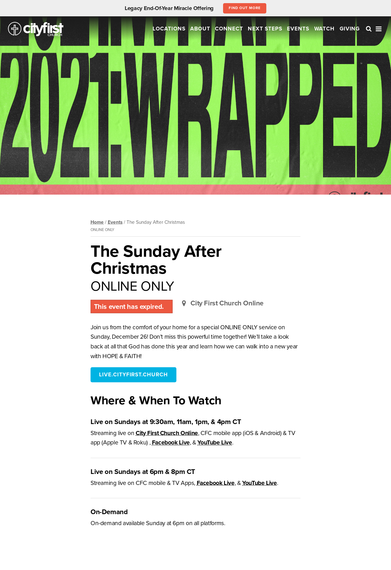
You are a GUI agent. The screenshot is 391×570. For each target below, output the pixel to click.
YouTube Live (214, 442)
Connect (229, 28)
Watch (324, 28)
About (200, 28)
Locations (169, 28)
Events (298, 28)
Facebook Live (171, 442)
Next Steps (265, 28)
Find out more (244, 8)
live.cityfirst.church (133, 374)
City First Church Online (167, 433)
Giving (350, 28)
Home (97, 222)
